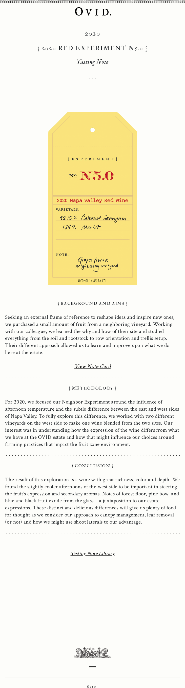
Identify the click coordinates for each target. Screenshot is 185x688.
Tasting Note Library (93, 553)
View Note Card (92, 366)
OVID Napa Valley (93, 12)
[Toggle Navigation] (7, 9)
